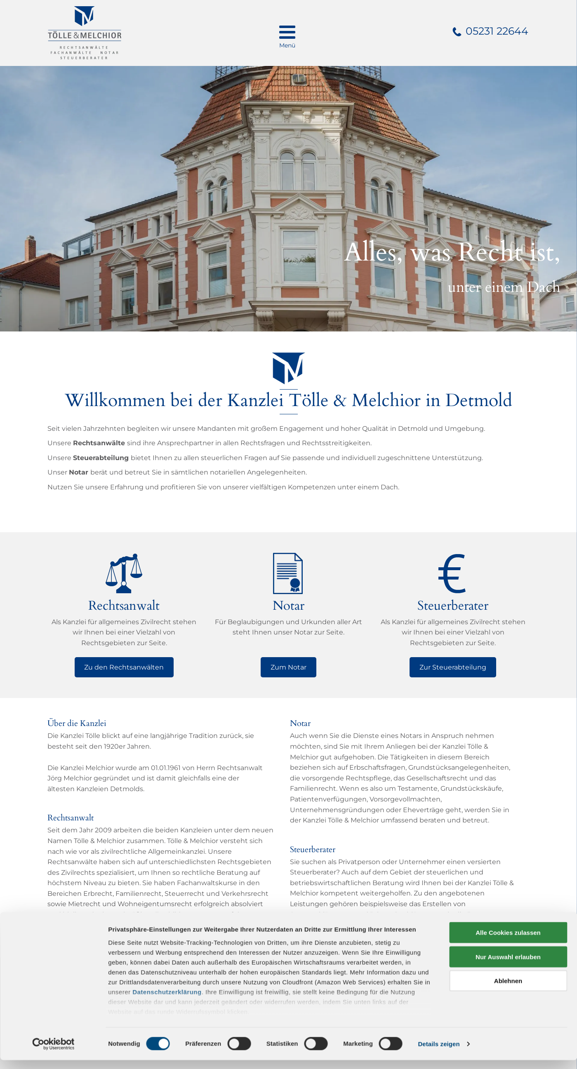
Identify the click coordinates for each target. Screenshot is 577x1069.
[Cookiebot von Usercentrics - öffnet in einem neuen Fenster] (53, 1053)
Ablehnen (508, 990)
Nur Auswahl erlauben (508, 965)
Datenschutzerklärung (167, 1000)
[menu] (287, 33)
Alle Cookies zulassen (508, 941)
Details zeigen (438, 1052)
